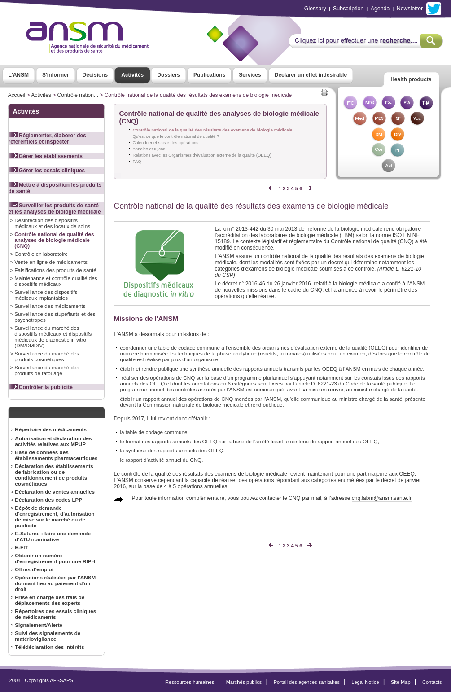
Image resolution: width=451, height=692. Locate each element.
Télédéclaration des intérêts (49, 647)
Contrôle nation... (77, 95)
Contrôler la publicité (41, 387)
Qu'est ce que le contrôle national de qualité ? (176, 136)
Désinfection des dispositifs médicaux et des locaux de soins (52, 223)
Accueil (17, 95)
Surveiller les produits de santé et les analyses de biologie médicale (55, 208)
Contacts (432, 682)
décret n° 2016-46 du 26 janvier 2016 (266, 283)
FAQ (137, 161)
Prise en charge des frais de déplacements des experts (49, 600)
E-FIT (21, 547)
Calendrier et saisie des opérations (166, 142)
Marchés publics (244, 682)
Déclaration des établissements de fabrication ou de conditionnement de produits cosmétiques (54, 474)
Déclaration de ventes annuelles (55, 492)
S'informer (55, 75)
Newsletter (410, 8)
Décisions (95, 75)
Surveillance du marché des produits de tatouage (46, 370)
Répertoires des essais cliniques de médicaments (55, 614)
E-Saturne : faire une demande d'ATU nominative (53, 536)
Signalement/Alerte (38, 625)
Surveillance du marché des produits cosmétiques (46, 356)
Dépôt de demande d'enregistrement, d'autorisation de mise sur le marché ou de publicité (54, 516)
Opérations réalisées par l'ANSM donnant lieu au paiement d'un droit (55, 583)
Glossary (315, 8)
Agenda (380, 8)
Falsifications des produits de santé (55, 270)
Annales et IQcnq (149, 148)
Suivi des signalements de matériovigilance (47, 636)
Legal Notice (365, 682)
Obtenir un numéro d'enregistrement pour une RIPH (55, 558)
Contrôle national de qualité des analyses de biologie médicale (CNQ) (54, 240)
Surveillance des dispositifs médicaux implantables (45, 295)
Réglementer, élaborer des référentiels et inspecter (47, 138)
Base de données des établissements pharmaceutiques (56, 455)
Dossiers (168, 75)
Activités (132, 75)
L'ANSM (19, 75)
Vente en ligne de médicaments (51, 262)
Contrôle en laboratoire (41, 254)
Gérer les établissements (46, 156)
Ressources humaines (189, 682)
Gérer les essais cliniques (47, 170)
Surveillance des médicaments (49, 306)
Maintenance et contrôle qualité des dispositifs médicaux (55, 281)
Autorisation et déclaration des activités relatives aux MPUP (53, 441)
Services (250, 75)
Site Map (401, 682)
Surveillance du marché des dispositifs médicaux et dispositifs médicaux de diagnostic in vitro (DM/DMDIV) (53, 336)
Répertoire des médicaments (51, 429)
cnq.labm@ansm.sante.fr (382, 498)
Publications (209, 75)
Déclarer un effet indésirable (311, 75)
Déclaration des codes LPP (48, 500)
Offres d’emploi (34, 569)
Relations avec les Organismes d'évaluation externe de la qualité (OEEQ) (202, 155)
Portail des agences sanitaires (307, 682)
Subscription (348, 8)
